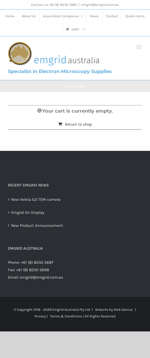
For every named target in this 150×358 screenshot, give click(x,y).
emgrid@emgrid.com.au (100, 5)
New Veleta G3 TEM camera (35, 199)
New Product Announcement (37, 225)
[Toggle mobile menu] (139, 47)
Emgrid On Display (27, 212)
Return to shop (78, 124)
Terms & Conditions (66, 316)
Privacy (40, 316)
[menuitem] (10, 16)
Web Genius (123, 310)
